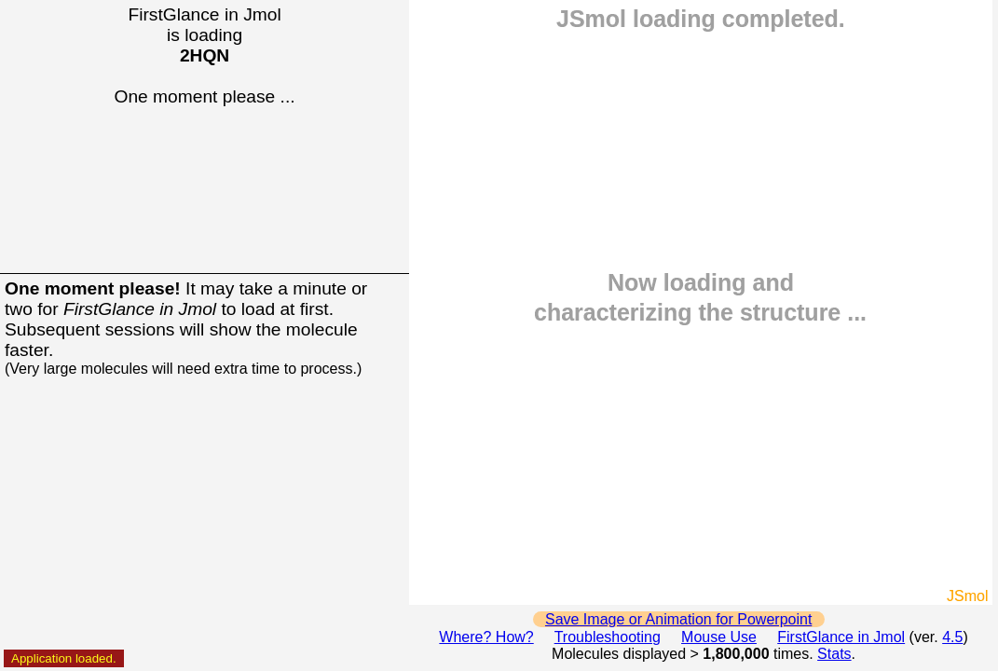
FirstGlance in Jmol (841, 637)
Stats (834, 654)
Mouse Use (719, 637)
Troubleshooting (607, 637)
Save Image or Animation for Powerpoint (678, 619)
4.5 (952, 637)
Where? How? (486, 637)
